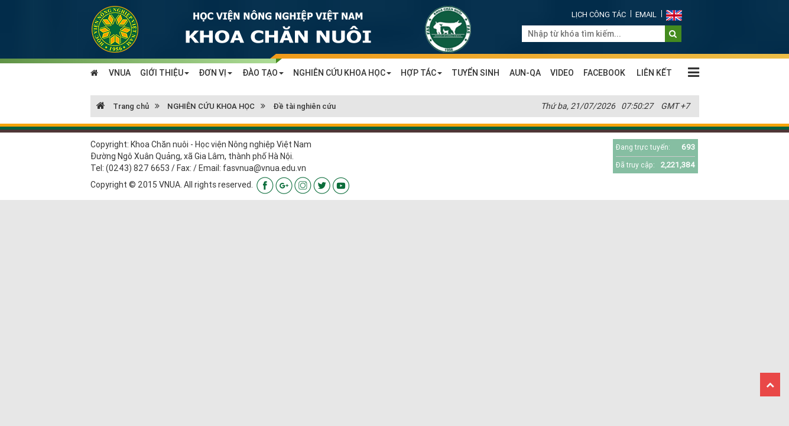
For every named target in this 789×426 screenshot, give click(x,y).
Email (646, 14)
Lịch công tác (599, 14)
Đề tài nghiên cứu (304, 106)
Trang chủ (122, 106)
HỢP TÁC (421, 72)
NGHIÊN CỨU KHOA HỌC (342, 72)
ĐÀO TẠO (263, 72)
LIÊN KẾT (654, 72)
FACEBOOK (604, 72)
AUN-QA (525, 72)
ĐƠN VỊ (215, 72)
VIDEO (562, 72)
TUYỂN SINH (475, 72)
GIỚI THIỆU (164, 72)
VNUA (120, 72)
